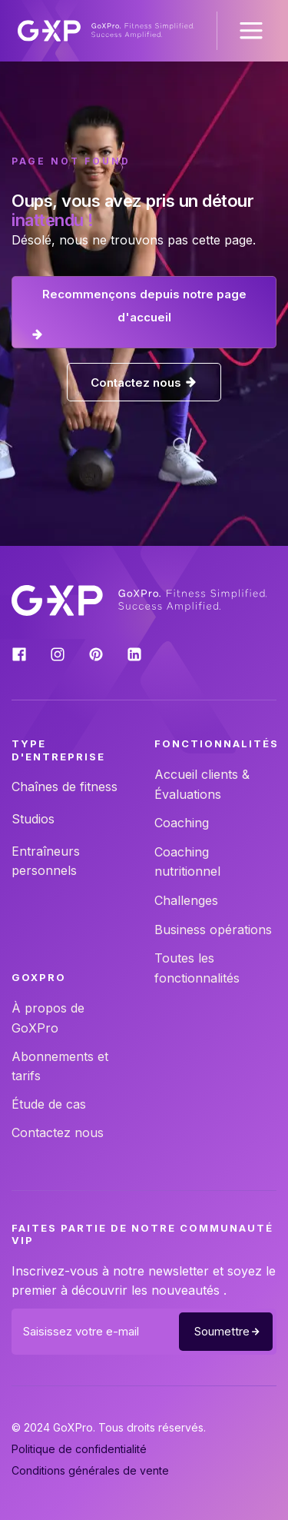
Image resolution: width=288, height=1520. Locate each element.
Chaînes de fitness (65, 786)
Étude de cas (49, 1104)
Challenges (186, 900)
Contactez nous (58, 1132)
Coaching (181, 822)
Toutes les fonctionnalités (197, 968)
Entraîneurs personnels (46, 861)
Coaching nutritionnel (187, 862)
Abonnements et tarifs (60, 1066)
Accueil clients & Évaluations (202, 784)
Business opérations (213, 929)
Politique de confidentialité (79, 1448)
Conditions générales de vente (90, 1470)
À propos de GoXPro (48, 1018)
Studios (33, 819)
